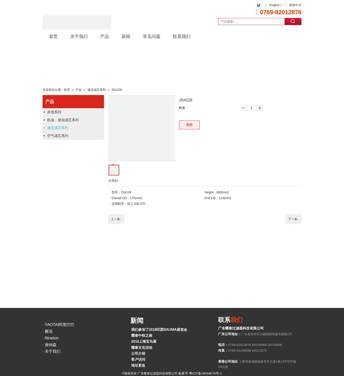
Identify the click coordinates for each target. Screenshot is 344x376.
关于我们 (53, 351)
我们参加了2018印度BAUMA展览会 (159, 329)
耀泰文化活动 (141, 347)
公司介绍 (138, 353)
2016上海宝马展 (144, 341)
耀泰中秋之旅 (141, 335)
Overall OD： (121, 198)
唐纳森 (51, 345)
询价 (189, 125)
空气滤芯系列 (57, 136)
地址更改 (138, 365)
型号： (116, 192)
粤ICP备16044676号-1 (205, 373)
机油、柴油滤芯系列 (63, 120)
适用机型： (119, 203)
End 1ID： (211, 198)
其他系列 (54, 112)
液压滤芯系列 (57, 128)
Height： (210, 192)
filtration (52, 338)
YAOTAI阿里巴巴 (59, 324)
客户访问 (138, 359)
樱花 (49, 331)
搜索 (293, 21)
